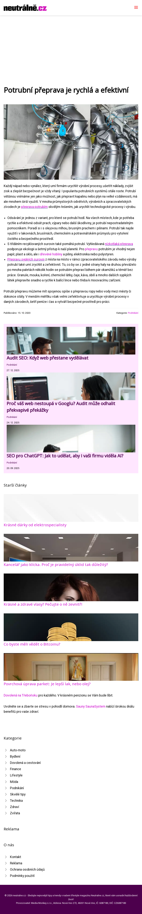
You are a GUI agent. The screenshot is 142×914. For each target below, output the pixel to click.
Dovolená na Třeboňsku (21, 695)
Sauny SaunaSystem (90, 706)
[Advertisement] (71, 43)
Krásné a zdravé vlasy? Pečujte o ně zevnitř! (43, 604)
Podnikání (133, 312)
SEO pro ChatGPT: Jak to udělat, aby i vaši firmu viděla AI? (65, 456)
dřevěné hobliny (51, 254)
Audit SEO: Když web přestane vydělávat (47, 358)
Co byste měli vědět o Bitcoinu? (32, 644)
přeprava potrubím (34, 207)
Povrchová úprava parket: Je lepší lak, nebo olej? (47, 683)
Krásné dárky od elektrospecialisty (35, 524)
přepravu (91, 249)
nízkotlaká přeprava (119, 244)
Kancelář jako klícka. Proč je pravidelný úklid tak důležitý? (56, 564)
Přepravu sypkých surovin (26, 259)
